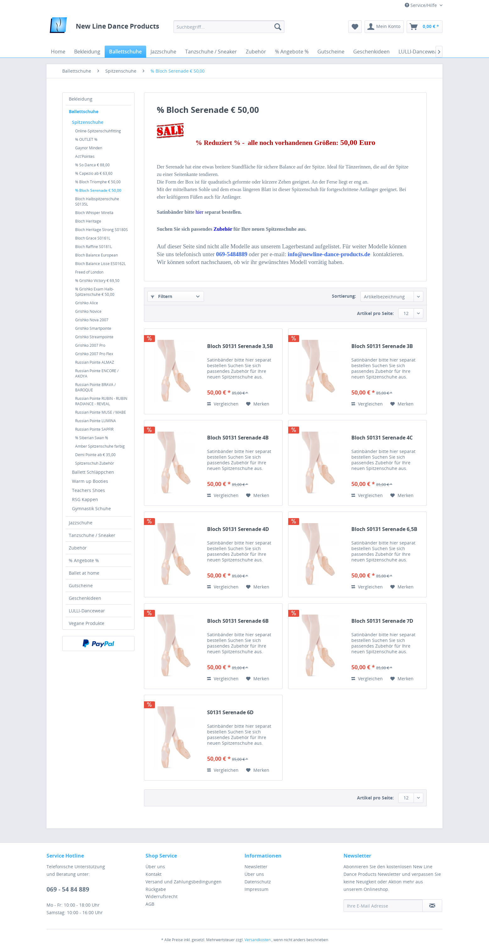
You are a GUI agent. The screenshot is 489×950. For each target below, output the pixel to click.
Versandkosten (258, 939)
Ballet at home (84, 573)
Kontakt (154, 874)
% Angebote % (84, 560)
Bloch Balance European (96, 255)
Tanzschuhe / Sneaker (92, 535)
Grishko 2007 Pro (90, 345)
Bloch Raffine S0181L (93, 246)
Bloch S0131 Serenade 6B (238, 621)
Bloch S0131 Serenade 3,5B (240, 346)
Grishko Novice (88, 311)
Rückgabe (156, 889)
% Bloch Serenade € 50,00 (98, 190)
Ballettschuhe (83, 111)
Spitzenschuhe (87, 122)
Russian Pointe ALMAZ (94, 362)
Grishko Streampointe (94, 337)
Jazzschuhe (80, 523)
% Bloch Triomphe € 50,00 (98, 182)
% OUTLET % (86, 139)
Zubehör (78, 548)
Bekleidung (80, 99)
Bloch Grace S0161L (92, 238)
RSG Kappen (85, 499)
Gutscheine (81, 585)
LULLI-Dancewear (87, 611)
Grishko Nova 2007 (91, 320)
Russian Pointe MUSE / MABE (100, 412)
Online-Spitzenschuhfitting (98, 131)
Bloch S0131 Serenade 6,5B (384, 529)
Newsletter (256, 867)
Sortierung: (344, 296)
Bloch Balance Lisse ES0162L (100, 263)
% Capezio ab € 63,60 (94, 173)
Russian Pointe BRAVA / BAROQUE (95, 387)
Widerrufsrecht (162, 896)
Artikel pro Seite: (375, 313)
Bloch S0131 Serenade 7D (382, 621)
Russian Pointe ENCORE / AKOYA (96, 373)
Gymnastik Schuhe (91, 508)
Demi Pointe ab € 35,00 (95, 454)
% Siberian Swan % (91, 437)
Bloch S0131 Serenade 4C (382, 437)
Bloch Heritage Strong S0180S (101, 229)
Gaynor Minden (88, 148)
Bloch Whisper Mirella (94, 212)
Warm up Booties (90, 481)
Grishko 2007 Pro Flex (94, 353)
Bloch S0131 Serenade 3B (382, 346)
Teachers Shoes (88, 490)
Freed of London (89, 272)
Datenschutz (258, 882)
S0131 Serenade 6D (230, 712)
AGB (150, 904)
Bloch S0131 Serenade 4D (238, 529)
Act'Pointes (85, 156)
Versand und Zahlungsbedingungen (184, 882)
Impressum (256, 889)
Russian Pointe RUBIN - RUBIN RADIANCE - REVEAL (101, 401)
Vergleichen (223, 404)
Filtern (161, 296)
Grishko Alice (86, 303)
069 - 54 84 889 (68, 889)
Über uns (155, 867)
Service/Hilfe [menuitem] (421, 5)
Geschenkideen (85, 598)
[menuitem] (228, 26)
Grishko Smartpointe (93, 328)
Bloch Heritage (88, 221)
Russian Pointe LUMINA (95, 420)
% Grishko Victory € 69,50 (97, 280)
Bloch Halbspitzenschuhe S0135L (97, 201)
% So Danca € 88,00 (92, 165)
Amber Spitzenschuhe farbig (100, 446)
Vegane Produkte (86, 623)
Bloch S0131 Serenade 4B (238, 437)
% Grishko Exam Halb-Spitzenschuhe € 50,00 (94, 291)
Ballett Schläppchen (93, 472)
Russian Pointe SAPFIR (94, 429)
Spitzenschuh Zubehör (94, 463)
